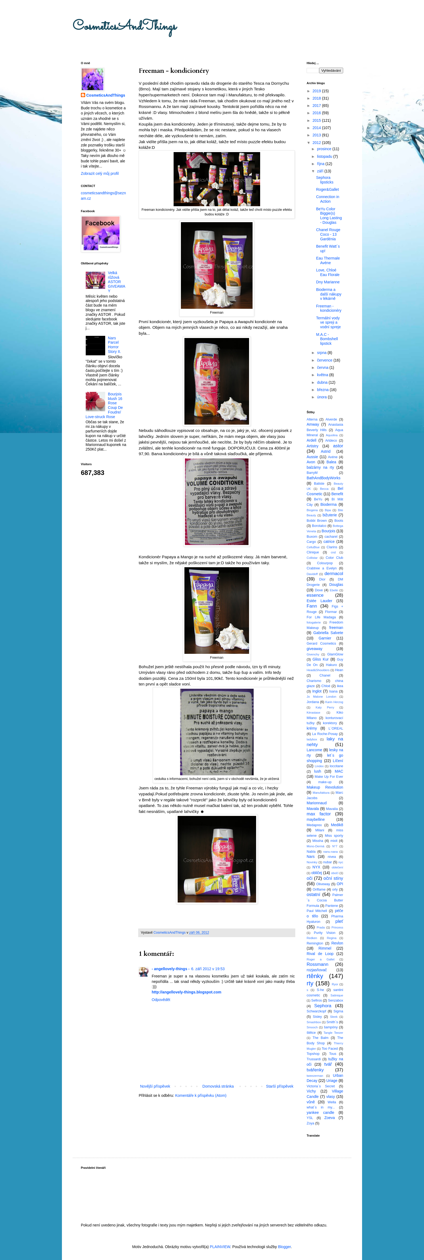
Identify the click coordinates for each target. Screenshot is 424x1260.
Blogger (284, 1247)
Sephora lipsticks (324, 179)
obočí (334, 873)
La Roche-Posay (324, 734)
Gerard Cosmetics (321, 643)
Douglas (336, 584)
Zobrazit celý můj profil (100, 173)
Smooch (312, 1027)
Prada (321, 927)
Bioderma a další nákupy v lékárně (329, 294)
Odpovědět (161, 999)
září (320, 171)
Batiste (319, 483)
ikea (340, 686)
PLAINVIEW (220, 1247)
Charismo (314, 681)
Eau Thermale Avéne (328, 260)
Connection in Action (327, 199)
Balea (331, 462)
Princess (337, 927)
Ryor (335, 984)
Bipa (328, 510)
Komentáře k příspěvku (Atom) (201, 1095)
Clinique (313, 552)
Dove (319, 590)
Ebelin (334, 590)
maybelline (316, 819)
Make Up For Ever (329, 777)
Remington (315, 943)
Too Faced (330, 1049)
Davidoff (312, 574)
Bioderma (328, 504)
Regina (331, 938)
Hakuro (331, 665)
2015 (317, 120)
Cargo (311, 542)
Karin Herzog (334, 702)
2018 (317, 98)
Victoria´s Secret (321, 1086)
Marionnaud (317, 803)
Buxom (312, 537)
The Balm (321, 1038)
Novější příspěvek (155, 1086)
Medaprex (314, 825)
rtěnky (315, 976)
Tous (332, 1054)
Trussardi (314, 1059)
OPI (340, 884)
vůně (311, 1102)
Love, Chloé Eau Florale (328, 272)
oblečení (337, 867)
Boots (338, 521)
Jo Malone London (321, 696)
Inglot (317, 691)
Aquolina (332, 435)
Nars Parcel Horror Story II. (114, 345)
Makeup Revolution (325, 787)
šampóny (331, 1027)
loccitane (336, 766)
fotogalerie (314, 622)
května (323, 375)
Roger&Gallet (327, 189)
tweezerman (315, 1075)
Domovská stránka (218, 1086)
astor (338, 445)
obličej (316, 873)
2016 (317, 113)
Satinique (336, 995)
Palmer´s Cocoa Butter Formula (325, 900)
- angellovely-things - (171, 969)
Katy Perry (325, 707)
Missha (317, 841)
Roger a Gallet (320, 959)
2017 (317, 105)
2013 (317, 135)
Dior (322, 579)
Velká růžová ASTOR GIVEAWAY (116, 282)
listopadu (325, 156)
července (325, 360)
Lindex (319, 766)
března (323, 390)
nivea (332, 857)
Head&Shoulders (318, 670)
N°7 (334, 846)
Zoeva (329, 1117)
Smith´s (332, 1022)
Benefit (337, 494)
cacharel (330, 537)
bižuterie (330, 515)
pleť (339, 921)
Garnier (325, 638)
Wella (332, 1102)
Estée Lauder (319, 601)
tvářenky (315, 1069)
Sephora (322, 1005)
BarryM (312, 473)
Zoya (310, 1123)
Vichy (311, 1091)
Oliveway (323, 884)
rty (310, 983)
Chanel (325, 675)
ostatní (313, 894)
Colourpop (325, 563)
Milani (319, 830)
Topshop (313, 1054)
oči (309, 878)
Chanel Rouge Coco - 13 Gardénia (328, 234)
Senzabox (335, 1000)
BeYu (318, 499)
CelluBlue (313, 547)
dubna (323, 382)
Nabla (311, 852)
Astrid (325, 451)
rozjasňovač (317, 970)
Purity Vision (325, 933)
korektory (330, 723)
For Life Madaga (321, 617)
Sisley (317, 1017)
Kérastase (313, 712)
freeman (336, 627)
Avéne (332, 457)
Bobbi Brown (317, 521)
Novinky (312, 862)
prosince (324, 149)
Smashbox (314, 1022)
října (321, 164)
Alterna (312, 419)
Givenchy (313, 654)
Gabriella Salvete (328, 633)
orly (335, 889)
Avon (311, 462)
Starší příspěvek (279, 1086)
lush (317, 771)
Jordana (313, 702)
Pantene (331, 906)
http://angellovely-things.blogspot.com (186, 992)
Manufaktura (321, 792)
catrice (328, 541)
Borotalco (319, 526)
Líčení (338, 761)
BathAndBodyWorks (323, 478)
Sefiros (316, 1000)
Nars (311, 856)
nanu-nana (330, 851)
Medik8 (337, 825)
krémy (312, 728)
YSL (310, 1118)
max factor (319, 813)
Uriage (331, 1080)
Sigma (338, 1011)
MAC (339, 771)
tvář (328, 1064)
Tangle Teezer (333, 1032)
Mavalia (332, 809)
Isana (333, 691)
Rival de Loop (320, 953)
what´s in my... (321, 1107)
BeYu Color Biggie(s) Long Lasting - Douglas (329, 216)
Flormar (331, 612)
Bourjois (328, 531)
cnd (333, 552)
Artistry (313, 446)
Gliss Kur (321, 659)
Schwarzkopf (316, 1011)
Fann (312, 606)
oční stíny (333, 878)
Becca (324, 488)
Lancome (314, 750)
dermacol (333, 573)
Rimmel (325, 948)
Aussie (312, 457)
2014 (317, 128)
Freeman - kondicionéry (329, 308)
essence (315, 595)
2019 (317, 91)
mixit (333, 841)
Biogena (312, 510)
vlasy (330, 1096)
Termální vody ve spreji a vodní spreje (328, 322)
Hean (339, 670)
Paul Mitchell (317, 911)
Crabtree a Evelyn (322, 568)
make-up (325, 782)
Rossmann (317, 964)
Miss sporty (334, 836)
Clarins (332, 547)
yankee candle (320, 1112)
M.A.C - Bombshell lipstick (327, 339)
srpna (322, 352)
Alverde (331, 419)
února (322, 397)
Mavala (313, 808)
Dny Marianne (328, 282)
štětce (311, 1033)
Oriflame (319, 889)
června (323, 367)
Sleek (333, 1016)
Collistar (312, 557)
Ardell (311, 440)
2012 (317, 142)
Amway (313, 424)
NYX (316, 867)
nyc (341, 862)
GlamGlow (335, 654)
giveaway (314, 649)
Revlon (337, 943)
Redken (312, 938)
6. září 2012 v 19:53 (208, 969)
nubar (327, 862)
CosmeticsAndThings (124, 27)
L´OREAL (336, 728)
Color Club (334, 558)
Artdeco (331, 440)
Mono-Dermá (315, 846)
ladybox (312, 739)
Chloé (326, 686)
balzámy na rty (320, 467)
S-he (320, 990)
